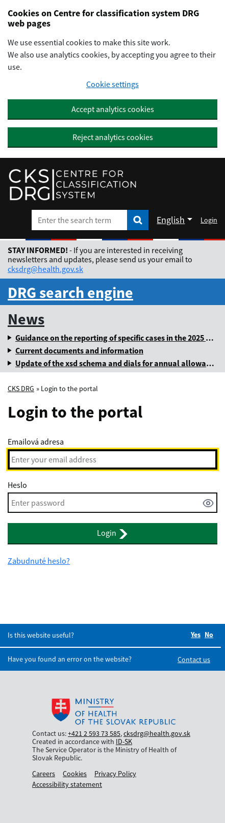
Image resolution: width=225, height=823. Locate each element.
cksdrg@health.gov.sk (45, 269)
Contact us (194, 659)
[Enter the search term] (79, 220)
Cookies (75, 773)
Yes (196, 634)
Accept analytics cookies (112, 109)
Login (209, 220)
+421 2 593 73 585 (94, 733)
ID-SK (124, 741)
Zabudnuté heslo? (39, 561)
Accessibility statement (67, 784)
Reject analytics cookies (112, 137)
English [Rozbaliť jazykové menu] (171, 220)
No (209, 634)
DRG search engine (70, 292)
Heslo (17, 485)
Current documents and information (79, 350)
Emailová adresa (36, 441)
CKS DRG (21, 389)
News (26, 318)
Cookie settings (112, 84)
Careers (43, 773)
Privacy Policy (115, 773)
